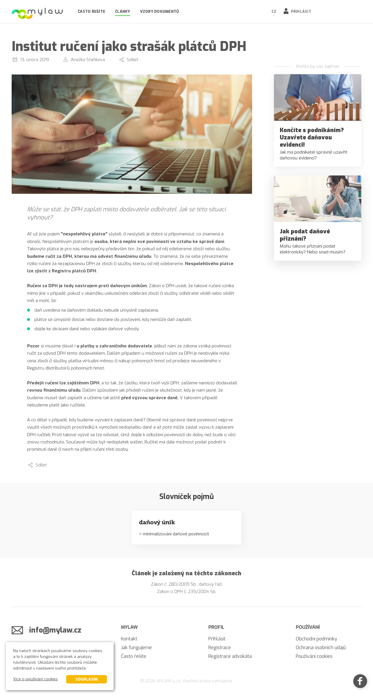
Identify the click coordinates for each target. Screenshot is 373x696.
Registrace (219, 647)
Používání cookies (314, 656)
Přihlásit (301, 11)
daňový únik (157, 522)
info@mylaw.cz (55, 630)
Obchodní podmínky (316, 639)
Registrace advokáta (230, 656)
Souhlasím (86, 679)
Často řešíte (91, 11)
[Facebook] (360, 683)
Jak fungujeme (136, 647)
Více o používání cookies (35, 679)
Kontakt (129, 639)
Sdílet (132, 60)
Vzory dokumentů (159, 11)
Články (122, 11)
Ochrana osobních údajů (321, 647)
